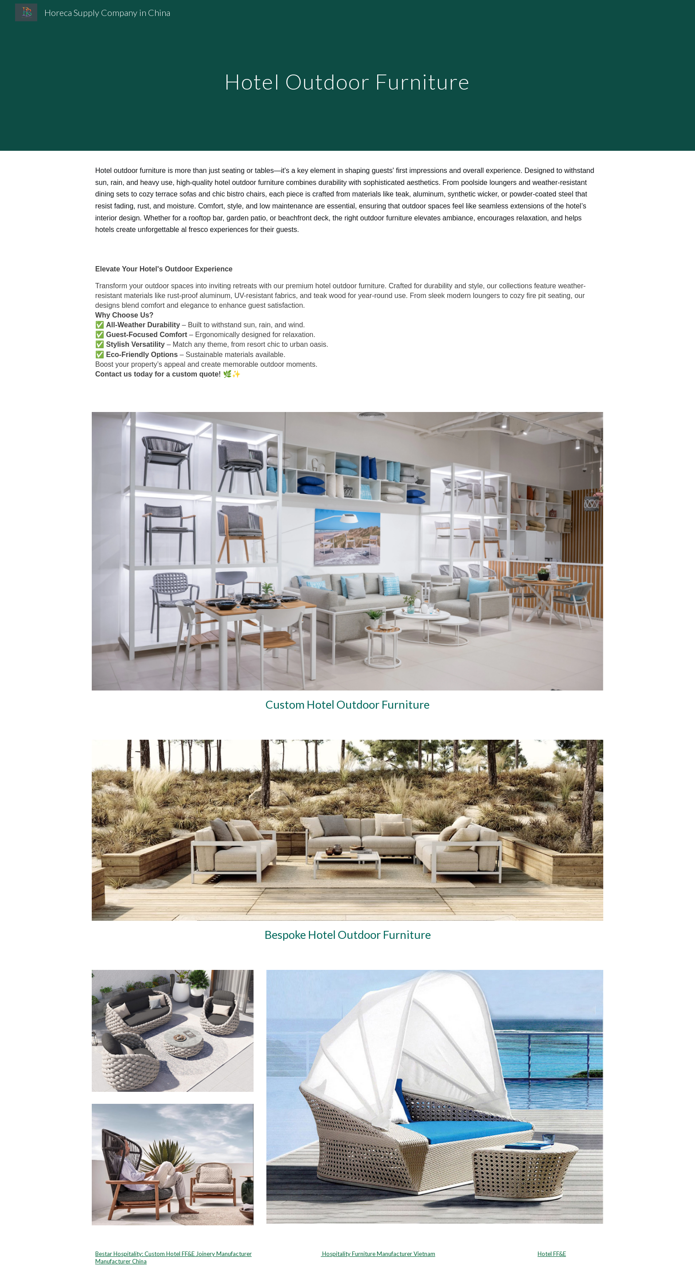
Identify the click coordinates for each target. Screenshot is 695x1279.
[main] (347, 75)
